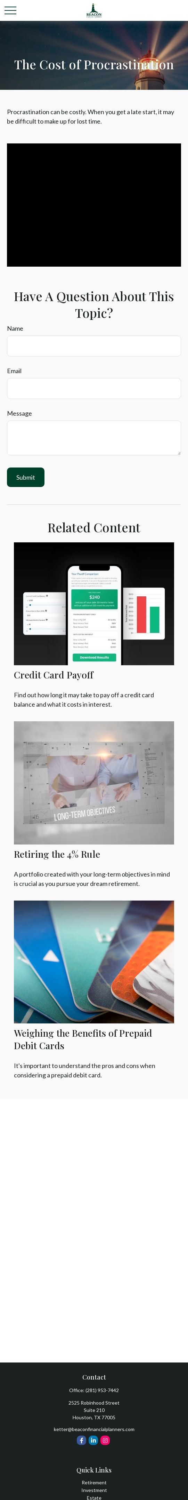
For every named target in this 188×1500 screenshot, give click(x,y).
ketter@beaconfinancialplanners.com (94, 1429)
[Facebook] (81, 1440)
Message (19, 413)
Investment (94, 1490)
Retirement (94, 1482)
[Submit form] (25, 477)
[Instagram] (105, 1440)
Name (15, 328)
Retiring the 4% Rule (57, 854)
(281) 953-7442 (102, 1390)
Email (14, 371)
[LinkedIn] (93, 1440)
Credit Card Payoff (53, 674)
